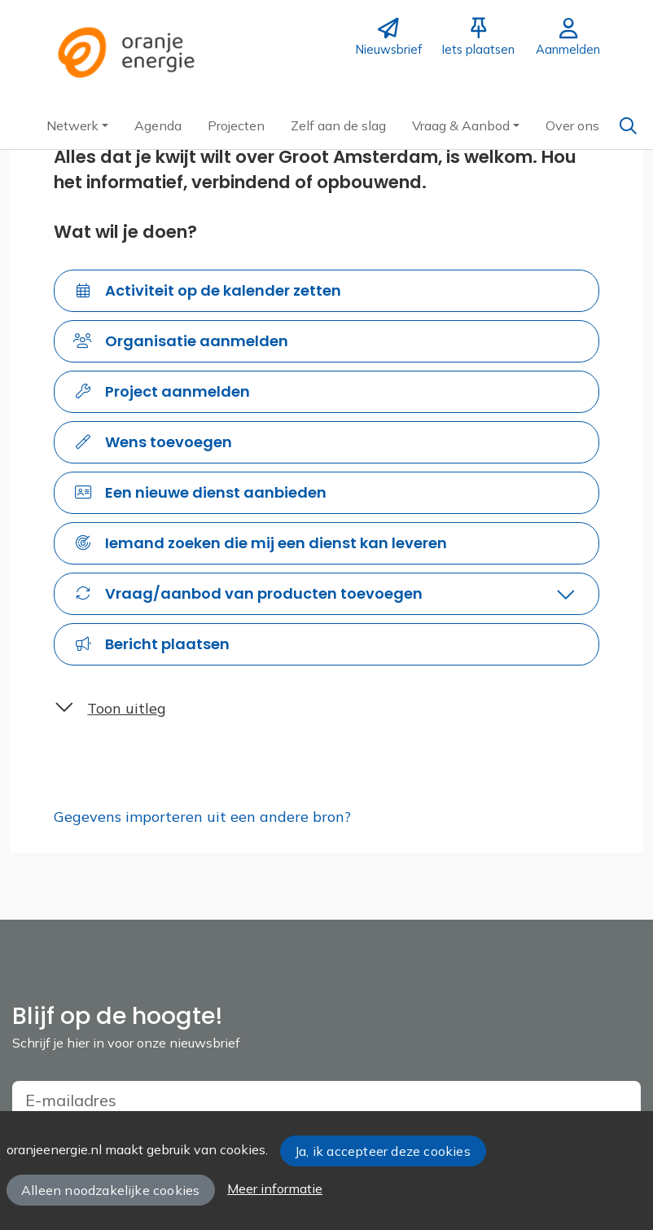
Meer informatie (274, 1188)
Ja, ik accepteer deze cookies (383, 1151)
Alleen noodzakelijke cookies (110, 1190)
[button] (77, 125)
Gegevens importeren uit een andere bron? (202, 816)
